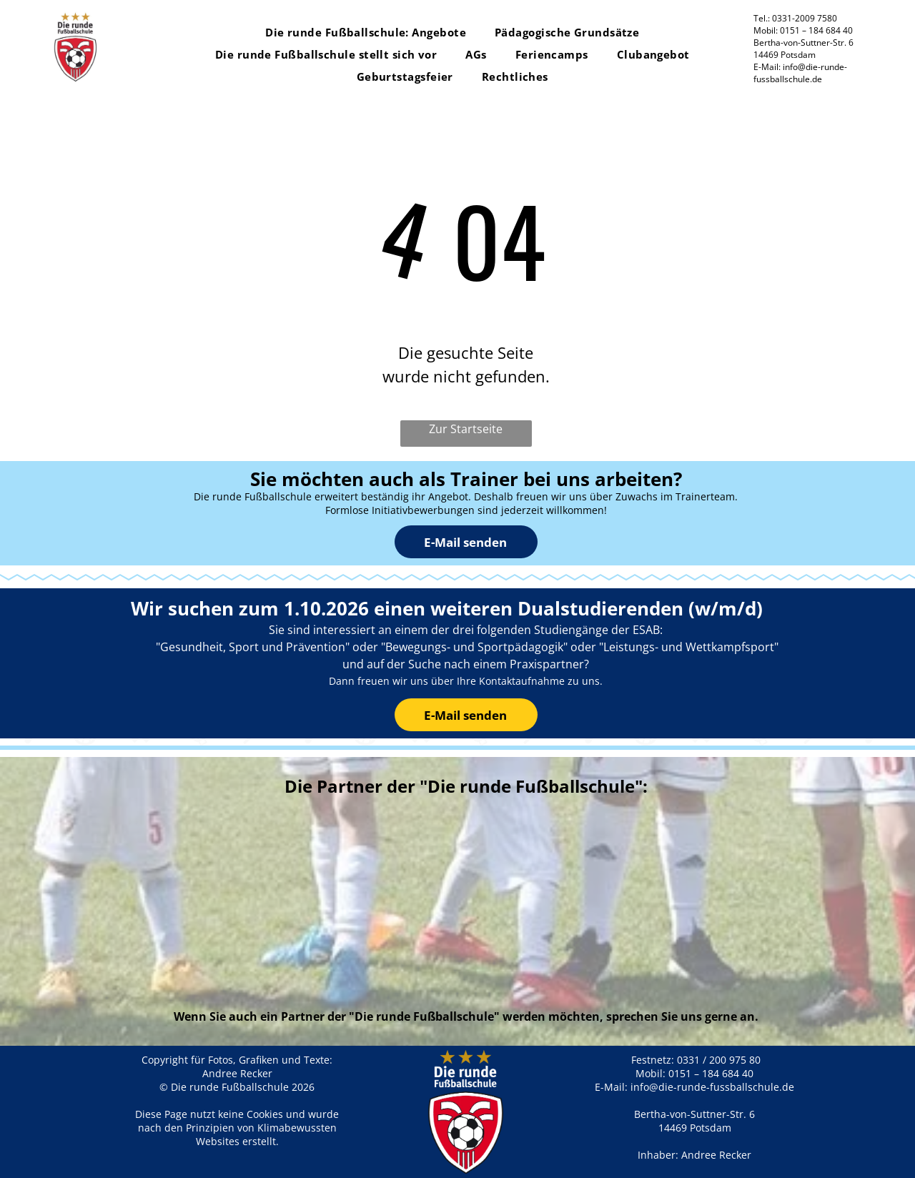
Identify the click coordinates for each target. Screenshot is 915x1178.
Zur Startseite (466, 429)
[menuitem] (365, 32)
